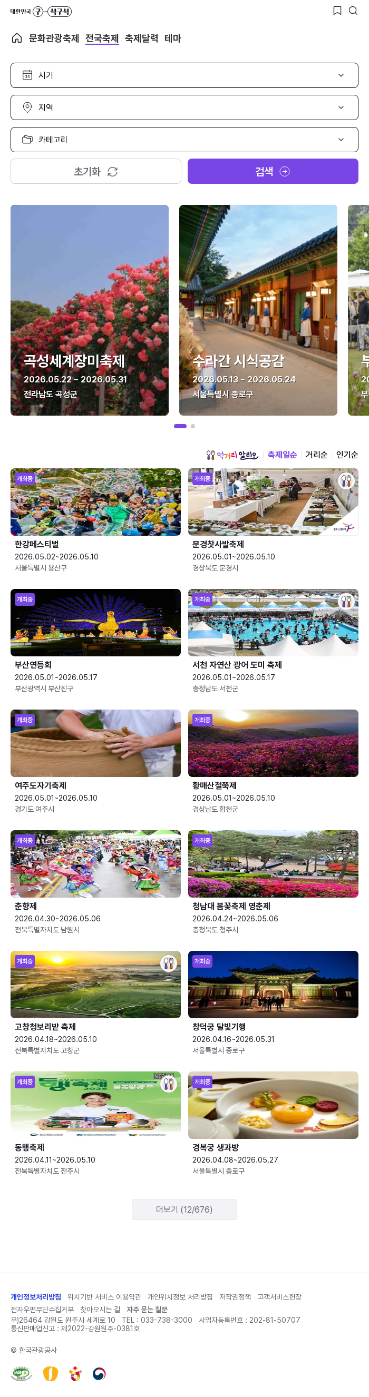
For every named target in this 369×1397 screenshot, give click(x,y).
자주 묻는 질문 (147, 1309)
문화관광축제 (54, 38)
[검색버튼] (353, 10)
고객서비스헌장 (279, 1297)
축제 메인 (17, 38)
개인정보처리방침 (36, 1297)
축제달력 (142, 38)
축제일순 (282, 455)
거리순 (317, 455)
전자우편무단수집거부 (42, 1309)
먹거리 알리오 (232, 455)
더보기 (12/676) (184, 1210)
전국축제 (102, 38)
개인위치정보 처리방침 (180, 1297)
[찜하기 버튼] (337, 10)
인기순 (347, 455)
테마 (172, 38)
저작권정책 (235, 1297)
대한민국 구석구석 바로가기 (41, 11)
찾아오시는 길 (100, 1309)
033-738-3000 (166, 1320)
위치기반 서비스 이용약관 (104, 1297)
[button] (180, 426)
